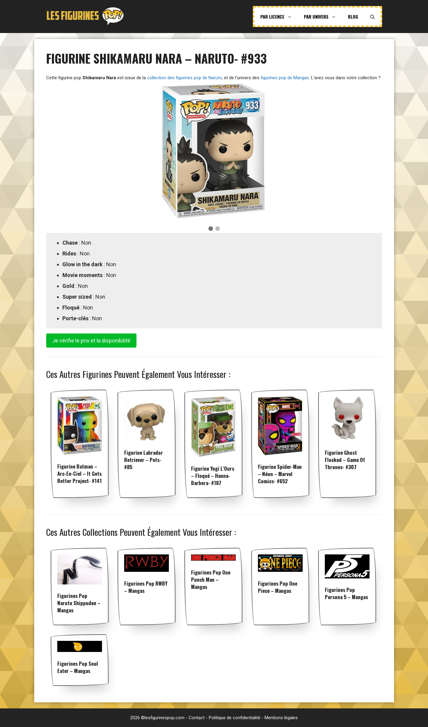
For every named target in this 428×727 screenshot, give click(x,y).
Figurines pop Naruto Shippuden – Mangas (78, 603)
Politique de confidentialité (234, 717)
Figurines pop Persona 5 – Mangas (346, 593)
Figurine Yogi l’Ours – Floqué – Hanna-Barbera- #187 (212, 476)
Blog (353, 16)
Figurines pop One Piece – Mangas (277, 587)
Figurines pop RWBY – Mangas (145, 587)
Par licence (279, 17)
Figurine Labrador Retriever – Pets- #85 (143, 460)
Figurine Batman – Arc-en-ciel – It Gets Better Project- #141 (79, 473)
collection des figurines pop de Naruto (184, 77)
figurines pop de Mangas (285, 77)
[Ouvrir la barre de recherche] (372, 17)
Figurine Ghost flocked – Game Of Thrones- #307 (345, 460)
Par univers (323, 17)
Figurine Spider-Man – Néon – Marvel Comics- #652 (280, 474)
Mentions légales (281, 717)
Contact (197, 717)
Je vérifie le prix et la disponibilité (91, 340)
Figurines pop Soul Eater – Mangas (77, 667)
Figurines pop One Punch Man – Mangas (210, 579)
